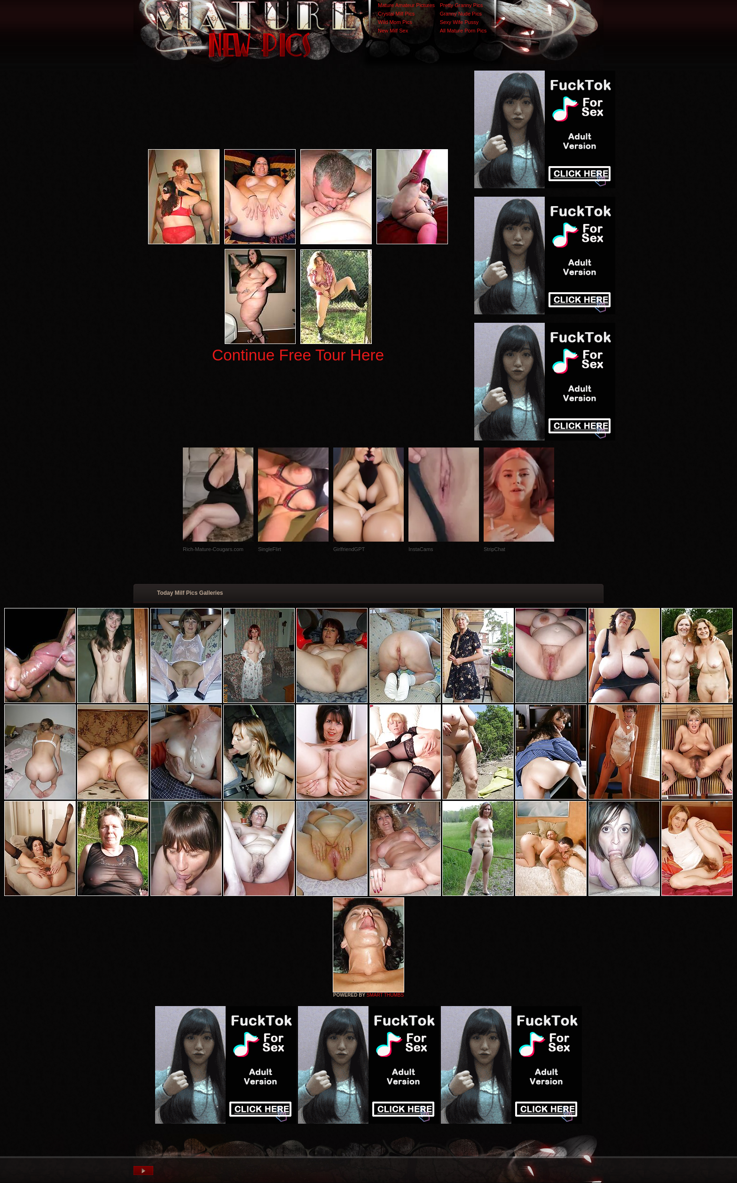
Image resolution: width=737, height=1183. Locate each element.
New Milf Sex (393, 30)
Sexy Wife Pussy (459, 22)
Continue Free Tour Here (298, 355)
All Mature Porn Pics (463, 30)
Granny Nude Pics (461, 13)
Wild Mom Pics (395, 22)
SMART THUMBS (385, 995)
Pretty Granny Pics (461, 5)
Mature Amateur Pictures (406, 5)
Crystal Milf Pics (396, 13)
